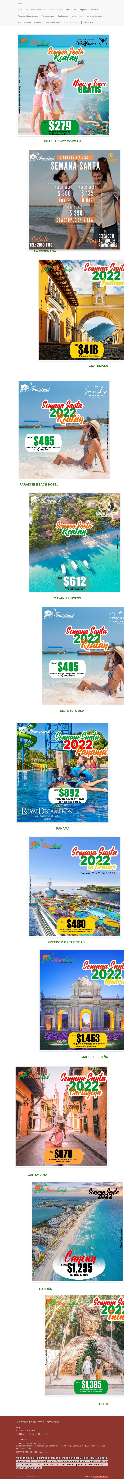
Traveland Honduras (100, 1477)
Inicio (18, 1428)
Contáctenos (21, 1439)
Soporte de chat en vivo (25, 1430)
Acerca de (50, 1452)
